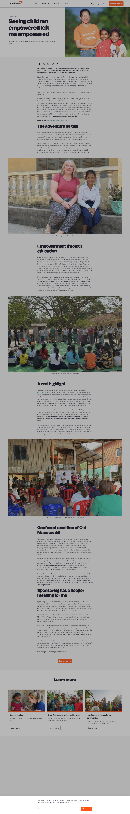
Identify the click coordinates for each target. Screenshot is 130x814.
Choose (41, 809)
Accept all (87, 809)
